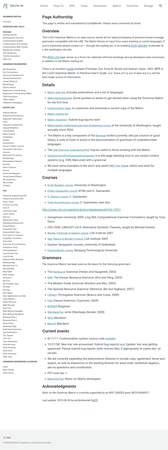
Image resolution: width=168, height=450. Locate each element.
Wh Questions (9, 181)
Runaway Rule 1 (10, 319)
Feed (7, 438)
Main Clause (8, 372)
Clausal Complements (13, 126)
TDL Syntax (8, 337)
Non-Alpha (7, 295)
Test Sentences (10, 54)
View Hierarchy (9, 355)
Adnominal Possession (13, 117)
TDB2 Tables (8, 101)
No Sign (6, 292)
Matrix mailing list (59, 120)
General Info (8, 145)
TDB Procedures (10, 98)
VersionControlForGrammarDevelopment (74, 161)
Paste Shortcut (9, 304)
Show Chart (8, 325)
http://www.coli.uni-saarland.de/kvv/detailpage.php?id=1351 (81, 216)
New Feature (8, 277)
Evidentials (8, 138)
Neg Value (7, 274)
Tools (82, 5)
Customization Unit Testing (15, 44)
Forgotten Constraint (12, 240)
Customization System (13, 41)
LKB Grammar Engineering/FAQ (73, 156)
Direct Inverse (9, 135)
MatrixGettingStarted (61, 104)
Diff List (6, 219)
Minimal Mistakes (45, 442)
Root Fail (7, 310)
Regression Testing (11, 51)
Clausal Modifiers (11, 129)
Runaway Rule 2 (10, 322)
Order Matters (9, 301)
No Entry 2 (7, 280)
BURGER (53, 314)
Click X (6, 210)
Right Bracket (9, 307)
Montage (101, 141)
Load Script (8, 258)
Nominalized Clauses (12, 163)
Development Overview (13, 38)
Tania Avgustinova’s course (65, 209)
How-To (57, 5)
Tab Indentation (10, 334)
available (111, 347)
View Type (7, 359)
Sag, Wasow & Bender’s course (67, 245)
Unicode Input (9, 346)
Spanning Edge (9, 328)
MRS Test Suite (119, 172)
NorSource (60, 280)
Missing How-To (10, 267)
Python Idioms (9, 88)
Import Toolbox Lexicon (13, 148)
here (122, 353)
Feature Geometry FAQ (13, 201)
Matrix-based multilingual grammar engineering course (83, 131)
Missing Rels (8, 271)
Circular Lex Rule (10, 207)
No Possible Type (11, 286)
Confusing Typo (10, 213)
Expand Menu (9, 228)
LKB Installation (10, 252)
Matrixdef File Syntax (12, 157)
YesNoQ (6, 187)
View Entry (7, 352)
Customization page (60, 114)
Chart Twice (8, 204)
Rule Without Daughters (13, 316)
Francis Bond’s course (62, 257)
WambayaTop (56, 320)
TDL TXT (7, 340)
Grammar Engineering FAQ (15, 198)
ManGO (52, 332)
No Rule (6, 289)
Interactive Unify (10, 249)
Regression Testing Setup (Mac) (17, 94)
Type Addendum (10, 343)
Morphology (8, 85)
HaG (50, 309)
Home (43, 5)
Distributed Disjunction (13, 225)
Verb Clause (8, 375)
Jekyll (32, 442)
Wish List (7, 60)
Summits (131, 5)
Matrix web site (57, 98)
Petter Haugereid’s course (64, 197)
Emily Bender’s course (62, 191)
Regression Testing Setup (14, 91)
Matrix (116, 5)
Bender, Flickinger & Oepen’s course (70, 240)
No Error (6, 283)
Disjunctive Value (10, 222)
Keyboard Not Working (13, 261)
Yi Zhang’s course (59, 203)
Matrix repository (58, 125)
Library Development (12, 79)
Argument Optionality (12, 120)
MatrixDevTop (56, 388)
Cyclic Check (8, 216)
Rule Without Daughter (13, 313)
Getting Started (10, 35)
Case (5, 123)
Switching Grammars (12, 331)
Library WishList (10, 82)
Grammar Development (13, 76)
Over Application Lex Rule (14, 298)
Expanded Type (10, 231)
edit (100, 410)
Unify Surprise (9, 349)
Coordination (8, 132)
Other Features (9, 169)
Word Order (8, 184)
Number (6, 166)
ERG (71, 5)
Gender (6, 141)
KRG (50, 286)
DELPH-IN (16, 5)
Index (5, 369)
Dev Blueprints (9, 70)
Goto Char (7, 243)
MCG (51, 326)
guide (72, 73)
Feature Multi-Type (11, 234)
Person (6, 172)
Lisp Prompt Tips (10, 255)
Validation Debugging (12, 104)
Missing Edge (9, 264)
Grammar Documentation (14, 246)
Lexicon (6, 154)
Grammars (99, 5)
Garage (147, 5)
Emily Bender (66, 53)
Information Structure (12, 151)
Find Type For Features (13, 237)
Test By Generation (11, 57)
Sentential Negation (12, 175)
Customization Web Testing (15, 48)
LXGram (53, 303)
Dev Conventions (10, 73)
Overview (7, 22)
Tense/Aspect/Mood (12, 178)
